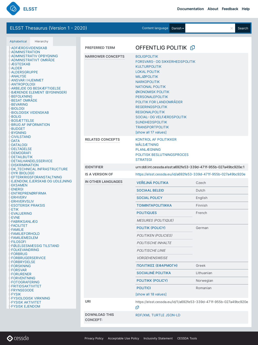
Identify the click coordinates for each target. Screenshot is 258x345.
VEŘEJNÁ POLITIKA (152, 183)
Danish (176, 28)
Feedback (230, 9)
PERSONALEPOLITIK (152, 97)
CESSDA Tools (187, 338)
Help (246, 9)
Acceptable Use (123, 338)
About (213, 9)
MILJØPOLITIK (147, 76)
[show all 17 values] (151, 132)
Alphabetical (18, 41)
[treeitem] (31, 48)
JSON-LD (173, 315)
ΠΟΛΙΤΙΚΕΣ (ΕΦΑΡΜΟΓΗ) (157, 265)
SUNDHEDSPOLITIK (151, 122)
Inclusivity (158, 338)
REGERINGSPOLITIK (151, 107)
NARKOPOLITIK (148, 82)
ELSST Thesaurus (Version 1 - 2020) (48, 28)
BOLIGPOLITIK (147, 56)
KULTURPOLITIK (149, 66)
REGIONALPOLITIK (150, 112)
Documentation (190, 9)
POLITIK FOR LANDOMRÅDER (159, 102)
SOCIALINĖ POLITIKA (154, 273)
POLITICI (144, 288)
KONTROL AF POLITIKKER (156, 139)
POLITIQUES (147, 213)
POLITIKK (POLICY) (152, 280)
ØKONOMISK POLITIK (152, 92)
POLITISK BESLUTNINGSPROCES (162, 155)
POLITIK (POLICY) (151, 228)
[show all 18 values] (151, 294)
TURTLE (157, 315)
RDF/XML (143, 315)
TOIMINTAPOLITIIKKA (154, 205)
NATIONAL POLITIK (151, 87)
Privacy (94, 338)
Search (243, 28)
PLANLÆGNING (148, 149)
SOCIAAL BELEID (150, 190)
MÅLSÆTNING (147, 144)
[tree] (41, 177)
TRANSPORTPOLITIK (152, 127)
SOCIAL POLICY (149, 198)
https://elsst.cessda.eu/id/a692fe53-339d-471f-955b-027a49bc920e (190, 174)
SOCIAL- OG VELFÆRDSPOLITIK (161, 117)
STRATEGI (144, 159)
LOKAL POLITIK (148, 72)
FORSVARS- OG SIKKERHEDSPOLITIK (165, 61)
